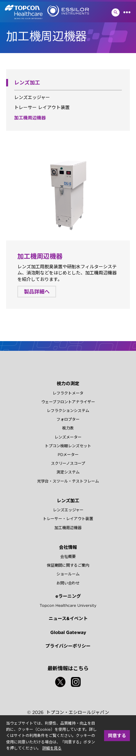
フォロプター (68, 419)
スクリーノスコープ (68, 463)
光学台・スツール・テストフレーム (68, 481)
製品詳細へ (37, 291)
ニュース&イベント (68, 618)
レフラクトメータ (68, 393)
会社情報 (68, 547)
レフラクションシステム (68, 410)
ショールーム (68, 574)
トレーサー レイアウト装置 (42, 107)
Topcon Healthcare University (68, 605)
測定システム (68, 472)
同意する (117, 736)
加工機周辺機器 (30, 118)
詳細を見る (52, 748)
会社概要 (68, 556)
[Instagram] (76, 682)
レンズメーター (68, 437)
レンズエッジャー (32, 97)
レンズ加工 (68, 501)
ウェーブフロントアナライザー (68, 401)
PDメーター (68, 454)
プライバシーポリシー (68, 646)
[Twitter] (60, 682)
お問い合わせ (68, 583)
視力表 (68, 428)
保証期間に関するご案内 (68, 565)
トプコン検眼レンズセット (68, 445)
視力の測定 (68, 383)
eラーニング (68, 596)
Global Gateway (68, 632)
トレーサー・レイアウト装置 (68, 518)
